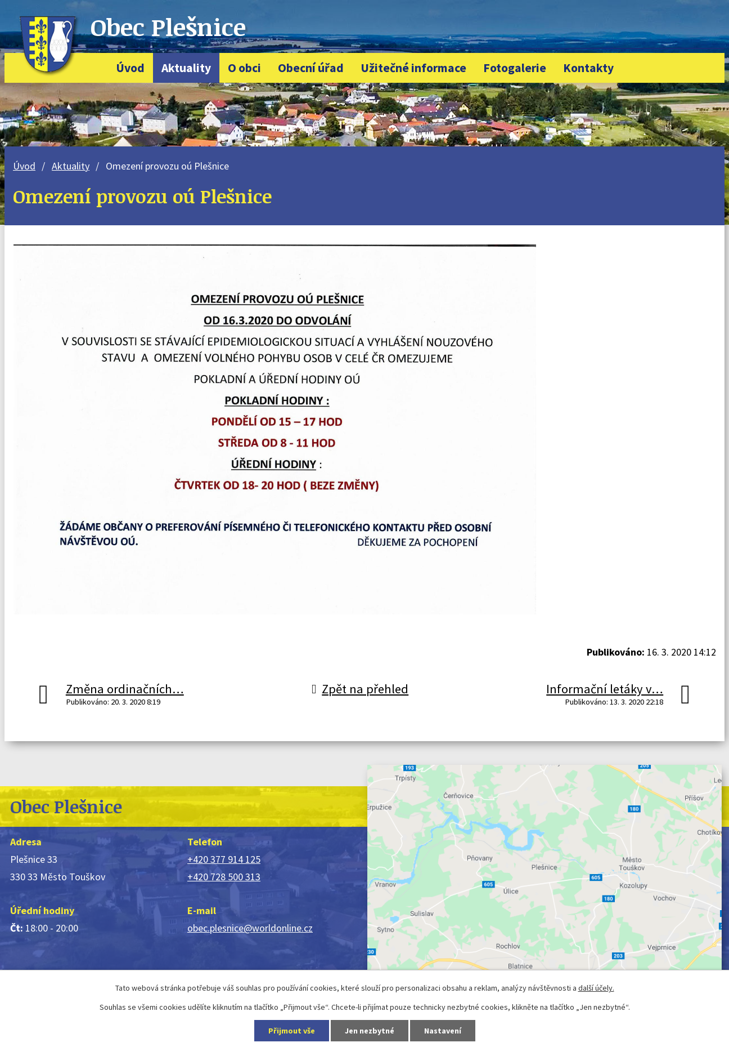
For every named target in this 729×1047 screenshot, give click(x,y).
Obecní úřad (311, 67)
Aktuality (186, 67)
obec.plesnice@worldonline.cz (250, 927)
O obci (244, 67)
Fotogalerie (514, 67)
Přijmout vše (291, 1031)
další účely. (596, 988)
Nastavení (442, 1031)
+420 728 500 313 (223, 876)
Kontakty (588, 67)
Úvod (130, 67)
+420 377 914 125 (223, 859)
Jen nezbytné (369, 1031)
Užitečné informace (413, 67)
